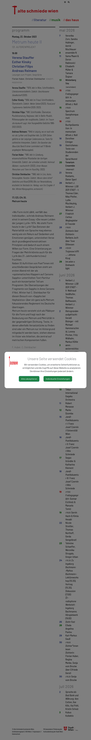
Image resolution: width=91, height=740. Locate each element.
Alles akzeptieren (29, 379)
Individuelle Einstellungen (58, 379)
